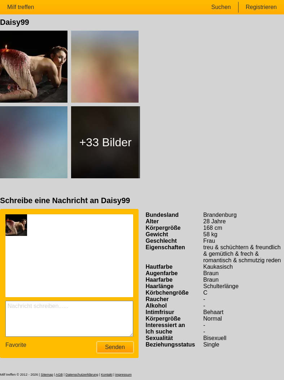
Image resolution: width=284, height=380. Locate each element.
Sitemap (47, 374)
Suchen (221, 7)
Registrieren (261, 7)
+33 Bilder (105, 142)
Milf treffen (20, 7)
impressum (123, 374)
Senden (115, 347)
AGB (59, 374)
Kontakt (107, 374)
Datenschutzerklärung (81, 374)
